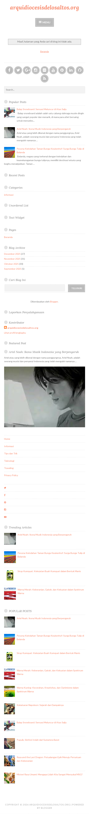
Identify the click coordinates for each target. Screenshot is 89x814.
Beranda (44, 51)
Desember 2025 (12, 253)
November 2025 (12, 258)
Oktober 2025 (11, 263)
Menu (46, 22)
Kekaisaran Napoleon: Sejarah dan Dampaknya (40, 705)
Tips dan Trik (10, 453)
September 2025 (12, 268)
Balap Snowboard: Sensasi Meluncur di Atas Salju (42, 109)
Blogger (54, 301)
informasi (8, 194)
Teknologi (9, 460)
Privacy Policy (11, 475)
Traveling (9, 468)
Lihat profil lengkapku (15, 332)
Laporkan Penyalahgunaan (26, 312)
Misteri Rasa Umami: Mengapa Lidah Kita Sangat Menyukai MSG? (50, 774)
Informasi (9, 446)
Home (7, 438)
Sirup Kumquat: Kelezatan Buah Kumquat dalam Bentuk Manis (49, 571)
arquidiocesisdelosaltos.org (44, 7)
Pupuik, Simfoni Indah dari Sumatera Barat (38, 739)
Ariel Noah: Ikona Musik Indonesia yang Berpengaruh (44, 128)
